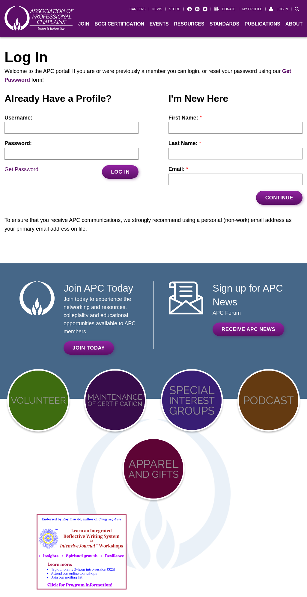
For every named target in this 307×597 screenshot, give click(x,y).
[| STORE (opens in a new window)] (173, 9)
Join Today (89, 348)
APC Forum (227, 313)
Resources (189, 23)
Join (83, 23)
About (294, 23)
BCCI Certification (119, 23)
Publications (262, 23)
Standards (224, 23)
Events (159, 23)
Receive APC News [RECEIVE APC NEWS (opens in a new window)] (248, 329)
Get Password (21, 169)
